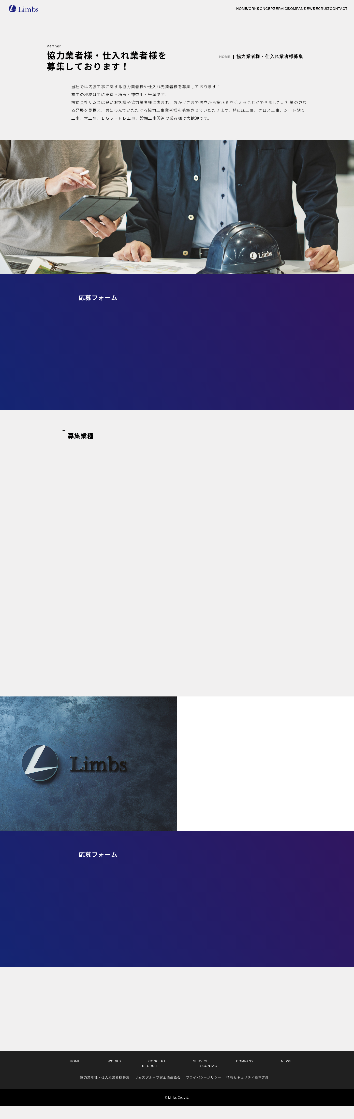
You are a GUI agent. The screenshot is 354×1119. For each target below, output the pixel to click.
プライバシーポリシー (203, 1090)
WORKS (157, 9)
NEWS (273, 9)
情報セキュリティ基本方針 (247, 1090)
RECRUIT (298, 9)
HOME (133, 9)
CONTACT (330, 9)
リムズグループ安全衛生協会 (158, 1090)
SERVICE (215, 9)
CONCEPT (185, 9)
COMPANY (246, 9)
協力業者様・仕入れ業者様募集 (105, 1090)
